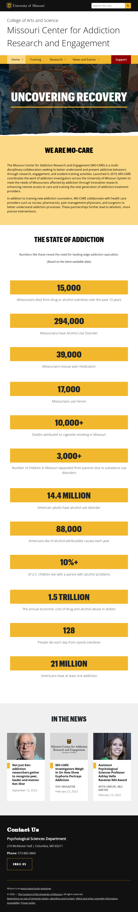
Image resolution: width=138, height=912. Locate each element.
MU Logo (9, 5)
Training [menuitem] (35, 60)
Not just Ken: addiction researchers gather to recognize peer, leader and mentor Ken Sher (25, 774)
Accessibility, (13, 902)
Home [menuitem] (15, 61)
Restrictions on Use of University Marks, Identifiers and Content (41, 898)
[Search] (128, 5)
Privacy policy (28, 902)
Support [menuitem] (121, 60)
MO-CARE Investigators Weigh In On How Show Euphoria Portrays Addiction (69, 772)
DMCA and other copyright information (97, 898)
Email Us (19, 864)
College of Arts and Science (32, 20)
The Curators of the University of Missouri (40, 894)
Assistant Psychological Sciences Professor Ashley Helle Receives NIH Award (112, 772)
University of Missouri (29, 6)
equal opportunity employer (36, 888)
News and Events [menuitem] (83, 61)
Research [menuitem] (56, 61)
